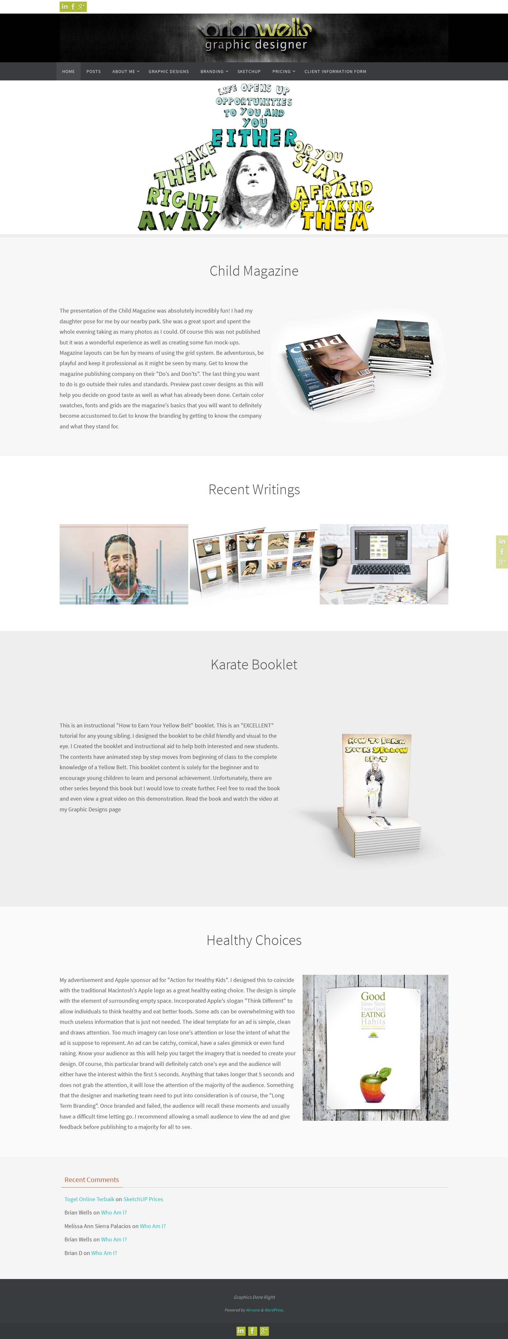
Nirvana (253, 1310)
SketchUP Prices (143, 1199)
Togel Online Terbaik (89, 1199)
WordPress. (274, 1310)
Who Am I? (114, 1212)
